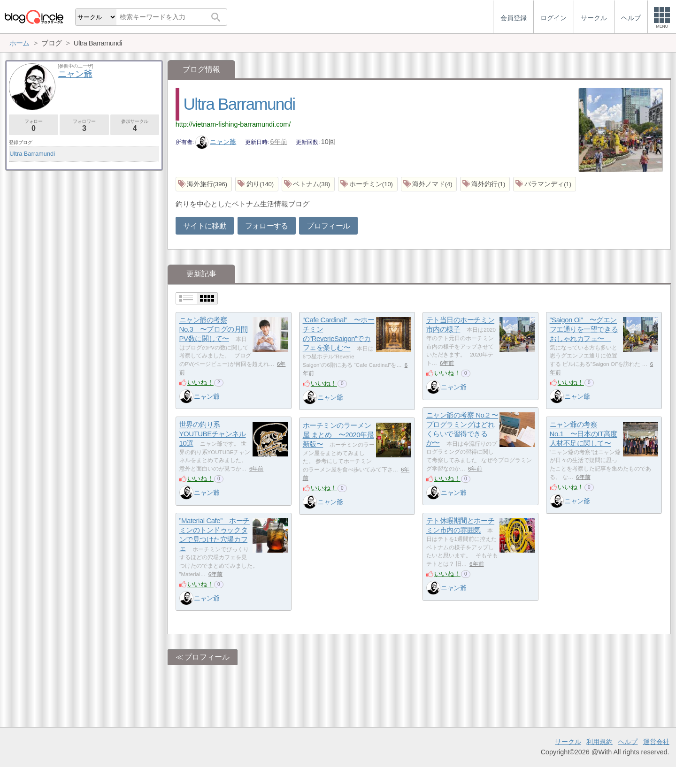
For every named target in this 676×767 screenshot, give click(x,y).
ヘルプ (628, 741)
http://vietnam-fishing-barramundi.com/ (233, 124)
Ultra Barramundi (239, 104)
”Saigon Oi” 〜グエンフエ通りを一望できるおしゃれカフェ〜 (584, 329)
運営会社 (656, 741)
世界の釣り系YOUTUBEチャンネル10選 (212, 434)
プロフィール (328, 226)
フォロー (33, 125)
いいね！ (200, 382)
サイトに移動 (204, 226)
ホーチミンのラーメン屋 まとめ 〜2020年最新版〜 (338, 435)
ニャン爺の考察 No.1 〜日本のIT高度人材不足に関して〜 (583, 434)
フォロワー (84, 125)
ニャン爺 (216, 141)
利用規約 (599, 741)
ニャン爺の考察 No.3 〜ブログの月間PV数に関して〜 (213, 329)
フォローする (266, 226)
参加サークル (135, 125)
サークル (568, 741)
